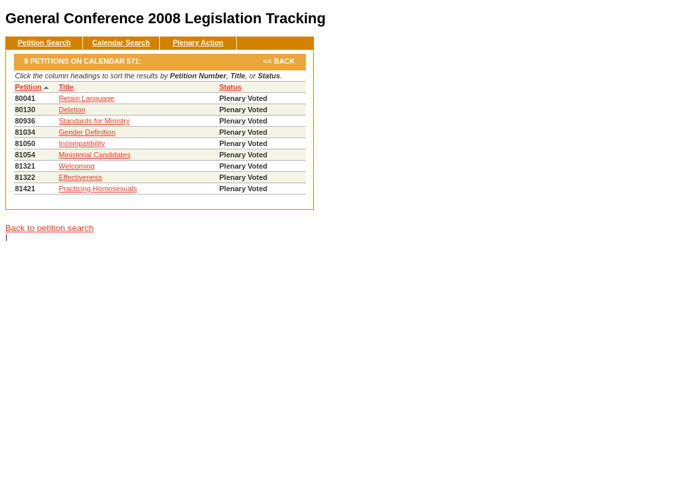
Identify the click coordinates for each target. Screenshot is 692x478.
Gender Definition (87, 132)
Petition (28, 87)
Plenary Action (198, 42)
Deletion (72, 110)
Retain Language (87, 98)
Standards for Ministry (94, 121)
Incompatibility (82, 143)
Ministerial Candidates (95, 155)
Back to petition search (49, 228)
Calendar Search (121, 42)
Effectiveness (80, 177)
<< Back (279, 61)
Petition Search (43, 42)
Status (231, 87)
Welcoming (77, 166)
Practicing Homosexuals (98, 189)
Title (66, 87)
